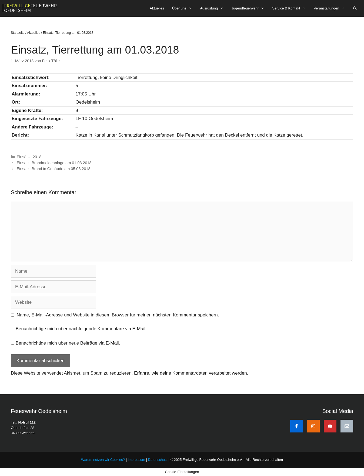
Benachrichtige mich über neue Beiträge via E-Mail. (68, 343)
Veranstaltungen (331, 8)
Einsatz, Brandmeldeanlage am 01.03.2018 (54, 163)
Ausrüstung (213, 8)
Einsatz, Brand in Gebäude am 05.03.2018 (54, 169)
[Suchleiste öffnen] (355, 8)
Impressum (137, 460)
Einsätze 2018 (29, 157)
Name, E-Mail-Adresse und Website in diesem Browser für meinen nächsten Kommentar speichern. (118, 315)
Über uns (184, 8)
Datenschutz (158, 460)
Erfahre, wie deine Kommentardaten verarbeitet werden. (191, 373)
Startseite (18, 33)
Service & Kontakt (291, 8)
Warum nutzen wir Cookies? (103, 460)
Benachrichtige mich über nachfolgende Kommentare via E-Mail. (81, 328)
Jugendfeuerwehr (249, 8)
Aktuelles (157, 8)
